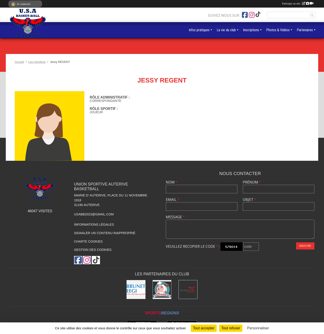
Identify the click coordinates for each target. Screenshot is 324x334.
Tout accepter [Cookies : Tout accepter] (203, 328)
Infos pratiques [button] (199, 30)
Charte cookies (88, 241)
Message (175, 216)
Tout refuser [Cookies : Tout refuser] (230, 328)
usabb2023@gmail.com (94, 214)
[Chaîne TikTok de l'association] (257, 14)
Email (172, 199)
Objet (249, 199)
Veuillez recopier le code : (193, 246)
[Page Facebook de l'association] (245, 15)
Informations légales (94, 224)
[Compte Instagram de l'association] (252, 15)
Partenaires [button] (305, 30)
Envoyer (305, 246)
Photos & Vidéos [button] (278, 30)
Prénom (252, 182)
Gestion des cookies (93, 250)
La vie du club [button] (226, 30)
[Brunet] (136, 289)
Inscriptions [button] (251, 30)
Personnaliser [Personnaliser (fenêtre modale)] (258, 328)
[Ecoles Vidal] (188, 289)
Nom (172, 182)
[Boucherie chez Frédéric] (162, 289)
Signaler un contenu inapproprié (104, 233)
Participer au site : (297, 3)
